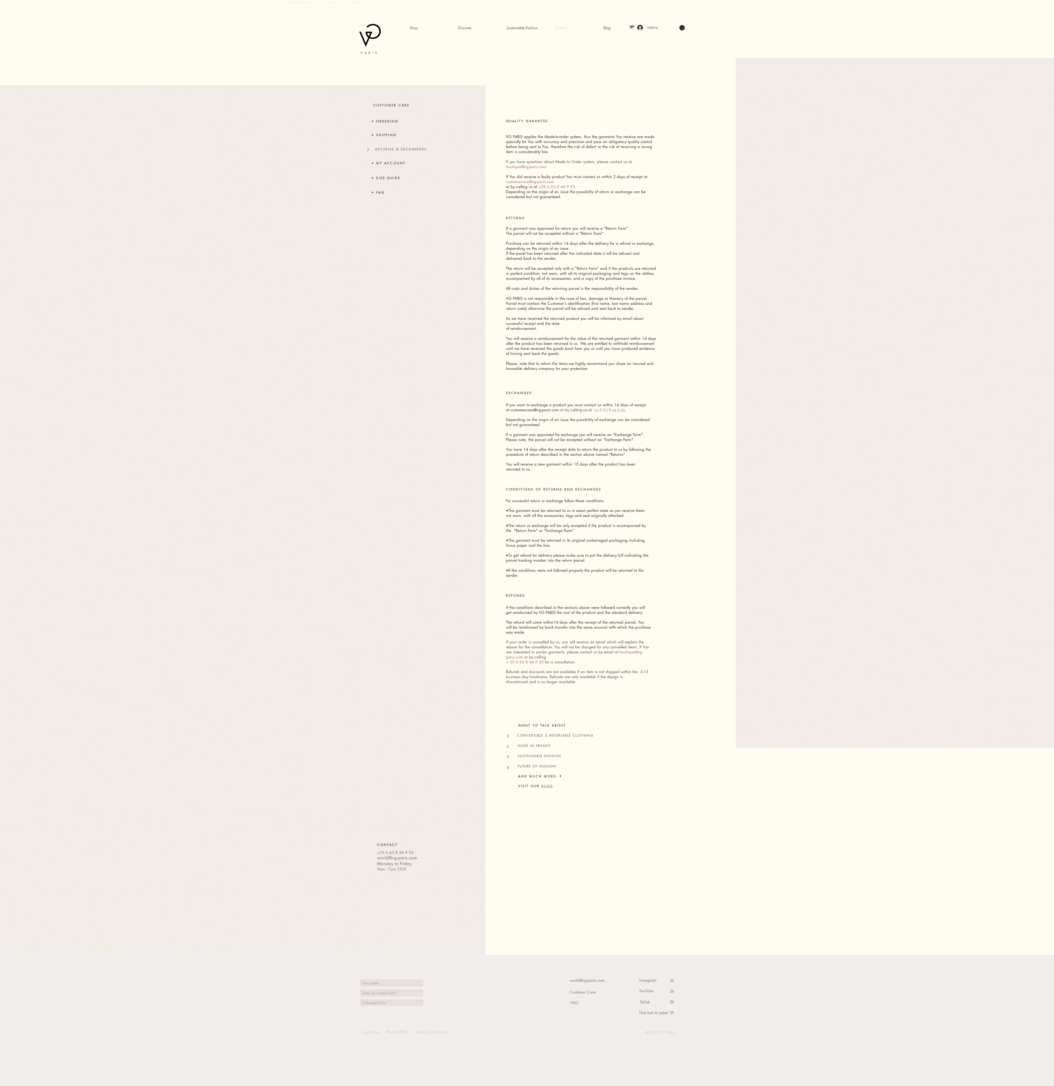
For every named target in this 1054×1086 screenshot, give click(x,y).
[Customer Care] (582, 992)
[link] (682, 28)
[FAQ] (574, 1002)
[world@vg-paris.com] (587, 980)
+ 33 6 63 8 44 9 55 (525, 661)
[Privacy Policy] (397, 1032)
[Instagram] (648, 980)
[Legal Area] (371, 1032)
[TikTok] (645, 1002)
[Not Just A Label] (653, 1012)
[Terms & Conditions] (431, 1032)
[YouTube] (646, 990)
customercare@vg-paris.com (530, 181)
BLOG (547, 786)
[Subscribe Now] (391, 1002)
